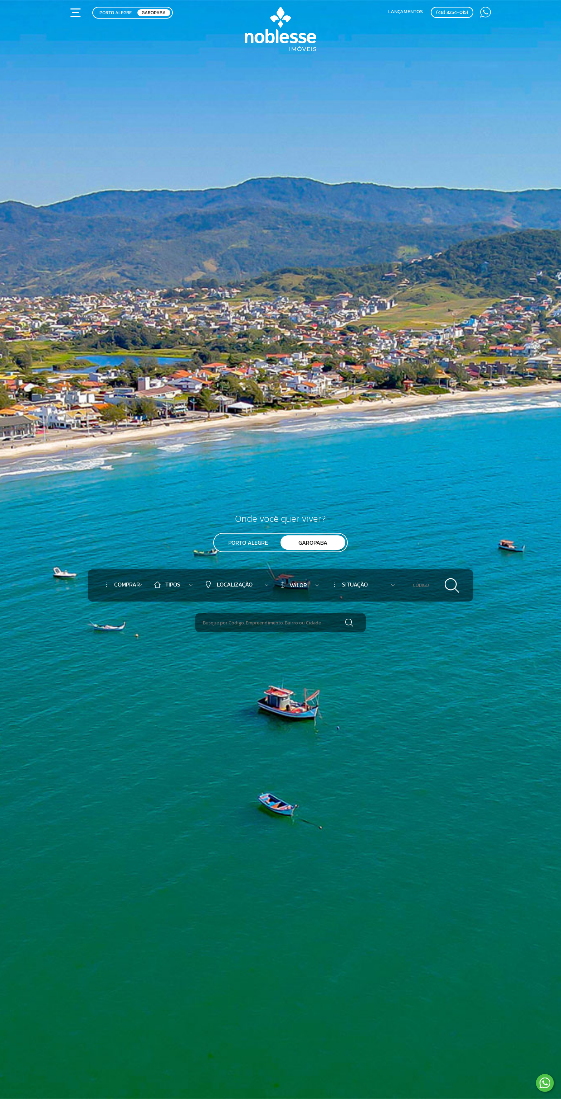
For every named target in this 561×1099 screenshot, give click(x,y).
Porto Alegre (248, 542)
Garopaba (312, 542)
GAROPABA (154, 12)
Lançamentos (405, 11)
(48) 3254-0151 (452, 12)
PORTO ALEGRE (115, 12)
